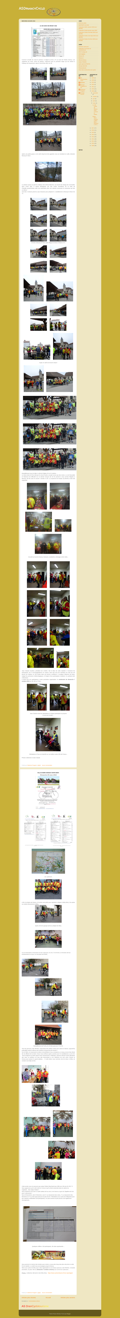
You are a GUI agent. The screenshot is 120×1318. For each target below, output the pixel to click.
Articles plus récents (29, 1297)
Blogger (69, 1313)
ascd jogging (82, 54)
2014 (93, 134)
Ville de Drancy (82, 60)
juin (94, 98)
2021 (93, 86)
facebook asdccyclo (84, 46)
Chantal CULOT (82, 93)
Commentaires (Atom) (34, 1301)
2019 (93, 88)
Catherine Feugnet (82, 90)
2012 (93, 139)
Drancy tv (81, 58)
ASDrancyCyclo (32, 8)
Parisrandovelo (82, 68)
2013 (93, 136)
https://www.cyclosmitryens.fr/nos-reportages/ (60, 1273)
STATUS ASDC (82, 23)
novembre (95, 93)
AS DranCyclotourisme (83, 79)
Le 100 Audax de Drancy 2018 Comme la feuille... (95, 109)
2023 (93, 84)
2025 (93, 80)
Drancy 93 (81, 56)
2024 (93, 82)
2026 (93, 77)
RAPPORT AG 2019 (84, 25)
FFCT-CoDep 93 (83, 52)
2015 (93, 132)
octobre (95, 96)
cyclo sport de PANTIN (84, 64)
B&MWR (82, 82)
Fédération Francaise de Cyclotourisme (85, 49)
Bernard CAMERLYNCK (83, 86)
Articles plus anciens (68, 1297)
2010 (93, 143)
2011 (93, 141)
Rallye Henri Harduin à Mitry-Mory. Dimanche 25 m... (95, 120)
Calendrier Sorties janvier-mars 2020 (88, 30)
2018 (93, 91)
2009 (93, 145)
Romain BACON (83, 66)
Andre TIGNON (82, 62)
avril (94, 100)
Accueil (48, 1297)
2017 (93, 128)
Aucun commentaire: (47, 765)
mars (94, 103)
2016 (93, 130)
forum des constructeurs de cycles (87, 70)
